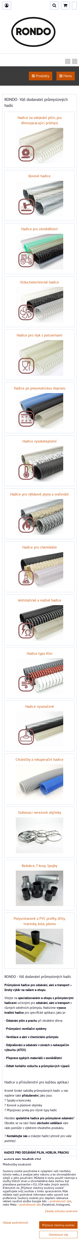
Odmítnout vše (58, 1235)
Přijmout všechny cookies (58, 1225)
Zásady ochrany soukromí (61, 1211)
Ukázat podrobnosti (15, 1222)
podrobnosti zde (60, 1201)
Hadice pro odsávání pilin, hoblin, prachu (36, 1152)
